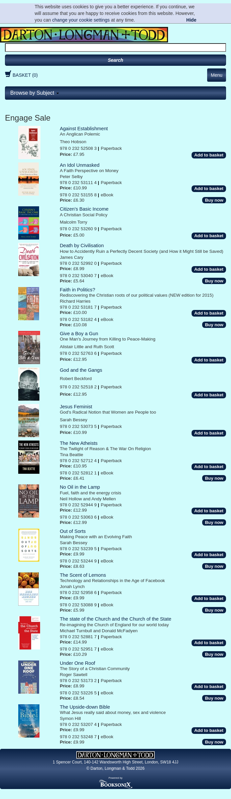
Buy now (214, 200)
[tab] (115, 93)
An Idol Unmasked (79, 165)
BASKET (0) (20, 75)
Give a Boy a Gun (79, 333)
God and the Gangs (81, 370)
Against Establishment (84, 128)
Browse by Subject (34, 93)
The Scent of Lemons (83, 575)
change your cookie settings (81, 20)
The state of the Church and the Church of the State (115, 619)
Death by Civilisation (82, 245)
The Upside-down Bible (85, 707)
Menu (216, 75)
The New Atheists (78, 443)
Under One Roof (77, 663)
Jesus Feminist (76, 406)
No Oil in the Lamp (80, 487)
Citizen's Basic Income (84, 209)
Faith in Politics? (77, 289)
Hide (191, 20)
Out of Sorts (73, 531)
